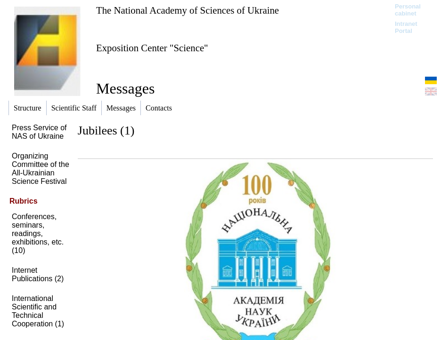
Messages (125, 88)
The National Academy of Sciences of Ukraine (187, 10)
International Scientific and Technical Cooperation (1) (38, 311)
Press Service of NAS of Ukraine (39, 132)
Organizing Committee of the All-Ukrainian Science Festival (40, 168)
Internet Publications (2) (38, 274)
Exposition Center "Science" (152, 47)
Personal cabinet (408, 10)
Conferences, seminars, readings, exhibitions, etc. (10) (38, 233)
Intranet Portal (406, 27)
